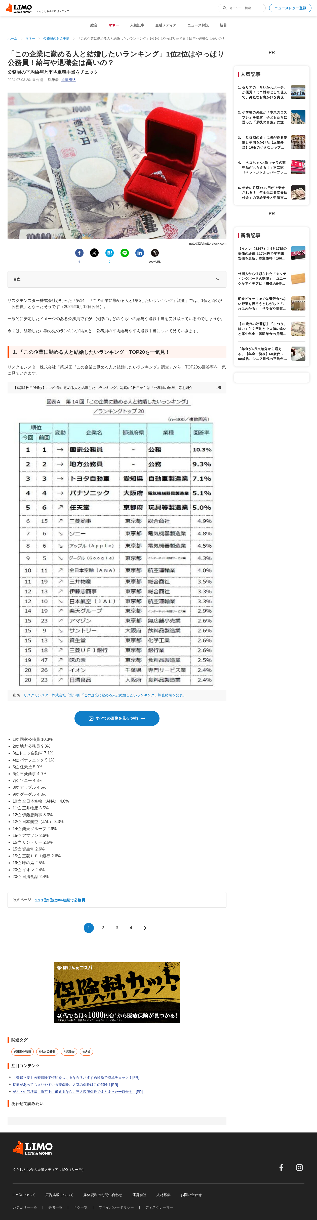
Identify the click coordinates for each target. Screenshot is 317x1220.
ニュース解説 (198, 25)
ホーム (12, 38)
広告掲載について (59, 1195)
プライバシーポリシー (116, 1207)
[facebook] (281, 1167)
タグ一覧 (80, 1207)
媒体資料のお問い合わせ (103, 1195)
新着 (223, 25)
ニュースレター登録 (290, 8)
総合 (93, 25)
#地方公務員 (47, 1052)
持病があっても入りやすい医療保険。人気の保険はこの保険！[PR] (65, 1085)
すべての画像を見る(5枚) (117, 718)
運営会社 (139, 1195)
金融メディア (165, 25)
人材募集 (163, 1195)
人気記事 (137, 25)
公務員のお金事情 (56, 38)
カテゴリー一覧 (25, 1207)
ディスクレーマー (159, 1207)
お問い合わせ (191, 1195)
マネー (113, 25)
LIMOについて (24, 1195)
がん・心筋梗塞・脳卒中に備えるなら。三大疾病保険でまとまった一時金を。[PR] (78, 1092)
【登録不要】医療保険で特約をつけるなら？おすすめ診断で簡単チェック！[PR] (76, 1077)
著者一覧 (55, 1207)
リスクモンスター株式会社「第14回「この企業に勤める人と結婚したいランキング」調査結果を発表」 (105, 695)
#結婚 (86, 1052)
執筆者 (62, 80)
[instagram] (299, 1167)
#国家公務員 (22, 1052)
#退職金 (69, 1052)
